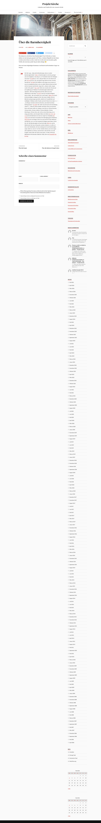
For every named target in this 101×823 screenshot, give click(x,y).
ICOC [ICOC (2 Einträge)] (82, 77)
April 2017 (71, 515)
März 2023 (71, 355)
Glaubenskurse (50, 12)
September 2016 (73, 533)
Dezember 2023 (73, 328)
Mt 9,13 (49, 123)
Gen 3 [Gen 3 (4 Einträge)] (69, 76)
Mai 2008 (71, 714)
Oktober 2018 (72, 466)
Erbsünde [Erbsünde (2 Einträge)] (69, 74)
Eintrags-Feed (72, 755)
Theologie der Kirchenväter (74, 221)
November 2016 (73, 527)
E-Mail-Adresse (44, 176)
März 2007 (71, 730)
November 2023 (73, 331)
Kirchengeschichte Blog (73, 205)
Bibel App (70, 117)
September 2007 (73, 724)
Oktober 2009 (72, 672)
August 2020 (72, 408)
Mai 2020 (71, 417)
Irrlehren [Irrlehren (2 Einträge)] (84, 77)
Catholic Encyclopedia (73, 180)
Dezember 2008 (73, 696)
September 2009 (73, 675)
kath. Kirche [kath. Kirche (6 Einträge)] (71, 78)
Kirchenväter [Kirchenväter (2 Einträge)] (79, 80)
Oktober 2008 (72, 702)
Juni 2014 (71, 604)
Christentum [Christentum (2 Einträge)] (77, 73)
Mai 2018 (71, 481)
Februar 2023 (72, 359)
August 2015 (72, 567)
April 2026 (71, 285)
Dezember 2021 (73, 380)
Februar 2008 (72, 718)
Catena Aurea (71, 145)
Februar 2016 (72, 552)
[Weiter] (85, 57)
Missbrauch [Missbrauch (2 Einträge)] (73, 81)
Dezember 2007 (73, 721)
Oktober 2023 (72, 334)
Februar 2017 (72, 521)
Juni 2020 (71, 414)
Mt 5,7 (37, 75)
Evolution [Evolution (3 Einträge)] (77, 74)
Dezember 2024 (73, 316)
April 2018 (71, 484)
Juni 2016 (71, 540)
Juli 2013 (71, 632)
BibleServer (70, 133)
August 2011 (72, 644)
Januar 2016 (72, 555)
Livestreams (42, 12)
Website (21, 183)
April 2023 (71, 352)
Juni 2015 (71, 573)
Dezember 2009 (73, 665)
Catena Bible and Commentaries (75, 148)
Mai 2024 (71, 322)
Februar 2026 (72, 291)
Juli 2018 (71, 475)
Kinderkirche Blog (72, 202)
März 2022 (71, 377)
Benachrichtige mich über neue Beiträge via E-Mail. (30, 198)
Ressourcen (67, 12)
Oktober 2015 (72, 561)
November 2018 (73, 463)
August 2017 (72, 503)
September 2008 (73, 705)
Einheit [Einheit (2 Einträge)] (85, 73)
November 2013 (73, 619)
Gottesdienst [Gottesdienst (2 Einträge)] (72, 77)
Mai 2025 (71, 303)
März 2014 (71, 610)
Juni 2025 (71, 300)
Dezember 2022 (73, 365)
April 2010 (71, 656)
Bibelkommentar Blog (72, 199)
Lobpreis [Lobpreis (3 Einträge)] (69, 81)
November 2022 (73, 368)
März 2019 (71, 451)
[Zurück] (70, 57)
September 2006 (73, 736)
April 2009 (71, 687)
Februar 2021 (72, 395)
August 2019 (72, 438)
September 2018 (73, 469)
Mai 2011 (71, 647)
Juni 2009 (71, 681)
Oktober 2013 (72, 622)
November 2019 (73, 432)
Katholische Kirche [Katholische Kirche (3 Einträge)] (82, 78)
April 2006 (71, 742)
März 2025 (71, 306)
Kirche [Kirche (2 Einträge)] (76, 80)
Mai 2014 (71, 607)
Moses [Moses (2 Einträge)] (76, 81)
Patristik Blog (71, 211)
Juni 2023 (71, 346)
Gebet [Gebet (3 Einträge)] (80, 74)
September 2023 (73, 337)
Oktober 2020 (72, 402)
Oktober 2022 (72, 371)
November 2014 (73, 589)
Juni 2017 (71, 509)
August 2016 (72, 537)
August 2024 (72, 319)
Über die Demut (23, 148)
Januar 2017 (72, 524)
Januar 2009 (72, 693)
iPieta (69, 120)
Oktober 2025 (72, 297)
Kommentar (22, 160)
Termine (60, 12)
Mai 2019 (71, 448)
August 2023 (72, 340)
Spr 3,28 (37, 88)
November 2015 (73, 558)
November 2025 (73, 294)
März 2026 (71, 288)
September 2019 (73, 435)
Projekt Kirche (50, 4)
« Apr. (69, 788)
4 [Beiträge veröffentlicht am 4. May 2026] (69, 777)
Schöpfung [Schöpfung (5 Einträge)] (83, 83)
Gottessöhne (71, 189)
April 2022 (71, 374)
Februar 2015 (72, 583)
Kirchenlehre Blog (72, 208)
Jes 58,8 (35, 104)
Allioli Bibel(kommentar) (73, 142)
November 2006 (73, 733)
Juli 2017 (71, 506)
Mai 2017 (71, 512)
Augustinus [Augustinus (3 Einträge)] (70, 73)
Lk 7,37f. (51, 114)
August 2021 (72, 386)
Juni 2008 (71, 711)
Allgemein (40, 47)
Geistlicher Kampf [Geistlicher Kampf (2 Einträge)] (84, 74)
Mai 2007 (71, 727)
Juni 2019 (71, 444)
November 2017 (73, 500)
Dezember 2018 (73, 460)
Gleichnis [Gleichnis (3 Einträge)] (85, 75)
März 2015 (71, 579)
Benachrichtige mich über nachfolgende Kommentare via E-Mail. (32, 195)
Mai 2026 (71, 282)
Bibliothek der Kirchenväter (74, 170)
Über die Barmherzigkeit (35, 42)
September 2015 (73, 564)
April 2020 (71, 420)
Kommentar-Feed (73, 758)
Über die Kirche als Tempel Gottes (50, 148)
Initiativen (28, 12)
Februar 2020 (72, 426)
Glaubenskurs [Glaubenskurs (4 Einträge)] (79, 76)
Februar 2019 (72, 454)
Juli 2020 (71, 411)
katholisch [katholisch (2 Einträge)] (76, 78)
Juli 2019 (71, 441)
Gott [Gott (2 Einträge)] (68, 77)
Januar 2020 (72, 429)
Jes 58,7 (39, 93)
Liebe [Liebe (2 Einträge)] (85, 80)
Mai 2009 (71, 684)
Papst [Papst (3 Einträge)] (79, 81)
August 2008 (72, 708)
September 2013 (73, 626)
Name (20, 176)
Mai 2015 (71, 576)
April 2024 (71, 325)
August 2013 (72, 629)
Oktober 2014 (72, 592)
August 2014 (72, 598)
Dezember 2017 (73, 497)
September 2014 (73, 595)
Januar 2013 (72, 641)
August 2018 (72, 472)
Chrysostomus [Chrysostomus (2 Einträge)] (81, 73)
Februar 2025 (72, 309)
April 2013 (71, 638)
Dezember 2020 (73, 398)
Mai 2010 (71, 653)
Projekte (34, 12)
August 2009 (72, 678)
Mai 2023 (71, 349)
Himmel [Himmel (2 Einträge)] (79, 77)
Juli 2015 (71, 570)
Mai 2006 (71, 739)
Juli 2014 (71, 601)
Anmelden (71, 752)
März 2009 (71, 690)
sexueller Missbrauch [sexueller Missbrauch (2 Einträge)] (71, 84)
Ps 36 (32, 82)
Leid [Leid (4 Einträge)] (83, 80)
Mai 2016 (71, 543)
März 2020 (71, 423)
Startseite (20, 12)
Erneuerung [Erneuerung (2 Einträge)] (73, 74)
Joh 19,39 (27, 119)
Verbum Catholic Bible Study (74, 123)
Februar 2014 (72, 613)
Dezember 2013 (73, 616)
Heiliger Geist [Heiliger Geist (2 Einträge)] (76, 77)
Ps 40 (32, 78)
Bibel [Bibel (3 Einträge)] (74, 73)
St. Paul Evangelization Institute (75, 161)
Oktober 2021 (72, 383)
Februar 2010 (72, 659)
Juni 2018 (71, 478)
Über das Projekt (77, 12)
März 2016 (71, 549)
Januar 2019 (72, 457)
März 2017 (71, 518)
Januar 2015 (72, 586)
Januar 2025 (72, 313)
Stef (22, 47)
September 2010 (73, 650)
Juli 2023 (71, 343)
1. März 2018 (30, 47)
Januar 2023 (72, 362)
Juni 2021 (71, 389)
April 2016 (71, 546)
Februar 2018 (72, 491)
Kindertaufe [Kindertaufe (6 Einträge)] (71, 80)
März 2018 (71, 487)
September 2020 (73, 405)
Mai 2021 (71, 392)
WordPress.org (72, 761)
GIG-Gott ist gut (71, 158)
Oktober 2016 (72, 530)
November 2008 (73, 699)
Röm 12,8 (51, 95)
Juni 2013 (71, 635)
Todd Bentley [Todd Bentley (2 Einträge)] (85, 84)
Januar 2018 (72, 494)
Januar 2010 (72, 662)
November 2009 (73, 668)
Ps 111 (29, 80)
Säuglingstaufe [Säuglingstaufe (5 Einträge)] (79, 84)
